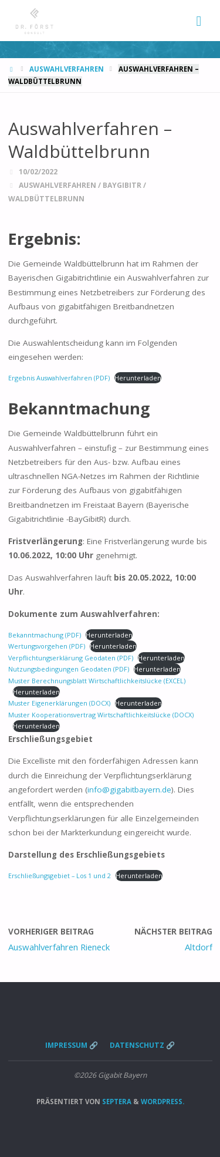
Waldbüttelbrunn (46, 199)
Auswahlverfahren (66, 69)
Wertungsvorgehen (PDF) (46, 646)
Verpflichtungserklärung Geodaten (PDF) (70, 657)
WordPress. (162, 1101)
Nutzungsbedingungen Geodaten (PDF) (68, 668)
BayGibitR (122, 185)
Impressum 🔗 (71, 1045)
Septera (115, 1101)
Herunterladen (137, 377)
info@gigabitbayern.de (129, 789)
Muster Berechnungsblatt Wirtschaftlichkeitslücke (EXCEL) (96, 680)
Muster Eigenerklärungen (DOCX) (59, 703)
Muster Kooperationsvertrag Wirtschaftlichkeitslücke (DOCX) (101, 714)
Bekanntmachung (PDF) (44, 634)
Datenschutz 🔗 (142, 1045)
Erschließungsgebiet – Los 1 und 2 (59, 875)
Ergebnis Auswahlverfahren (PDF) (59, 377)
